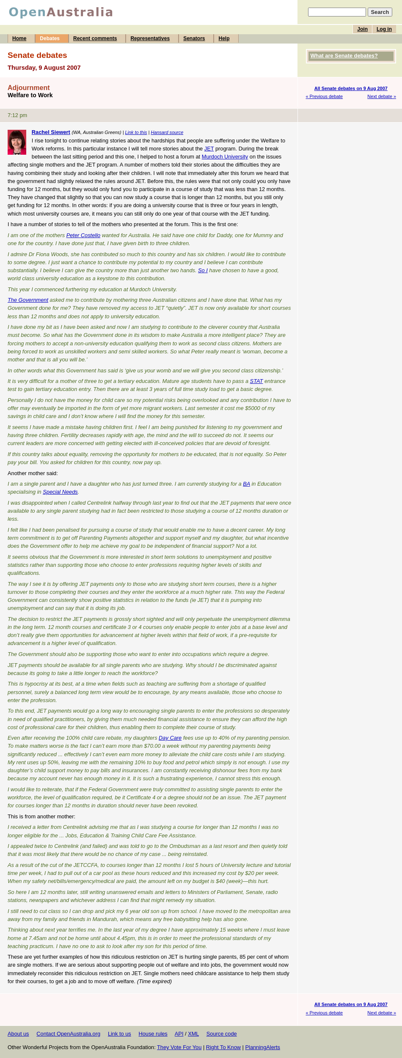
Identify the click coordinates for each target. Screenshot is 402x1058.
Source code (222, 1034)
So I (203, 270)
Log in (384, 29)
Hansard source (167, 132)
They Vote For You (179, 1047)
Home (19, 38)
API (179, 1034)
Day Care (170, 738)
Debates (50, 38)
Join (362, 29)
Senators (194, 38)
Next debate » (381, 96)
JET (209, 148)
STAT (256, 381)
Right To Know (223, 1047)
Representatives (150, 38)
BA (246, 484)
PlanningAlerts (263, 1047)
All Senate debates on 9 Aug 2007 (351, 88)
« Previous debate (324, 96)
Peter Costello (83, 235)
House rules (152, 1034)
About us (18, 1034)
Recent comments (95, 38)
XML (193, 1034)
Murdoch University (225, 156)
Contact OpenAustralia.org (68, 1034)
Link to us (119, 1034)
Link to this (136, 132)
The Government (28, 300)
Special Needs (60, 492)
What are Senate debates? (344, 55)
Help (223, 38)
